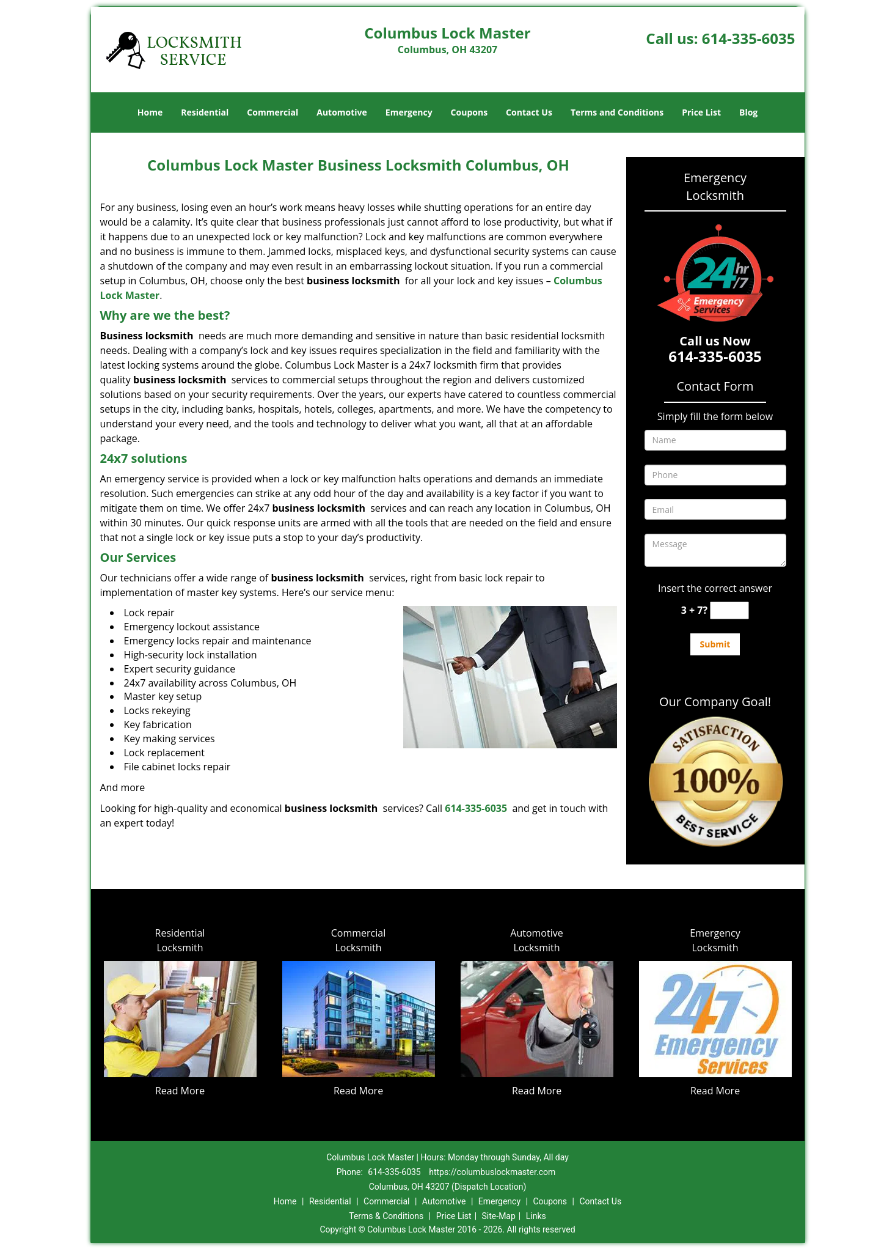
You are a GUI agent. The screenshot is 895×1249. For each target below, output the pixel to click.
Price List (701, 112)
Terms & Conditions (386, 1216)
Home (150, 112)
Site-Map (499, 1216)
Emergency (409, 112)
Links (536, 1216)
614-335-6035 (748, 38)
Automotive (341, 112)
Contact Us (529, 112)
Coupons (469, 112)
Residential (204, 112)
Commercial (272, 112)
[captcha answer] (729, 610)
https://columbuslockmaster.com (492, 1172)
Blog (748, 112)
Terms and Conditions (617, 112)
